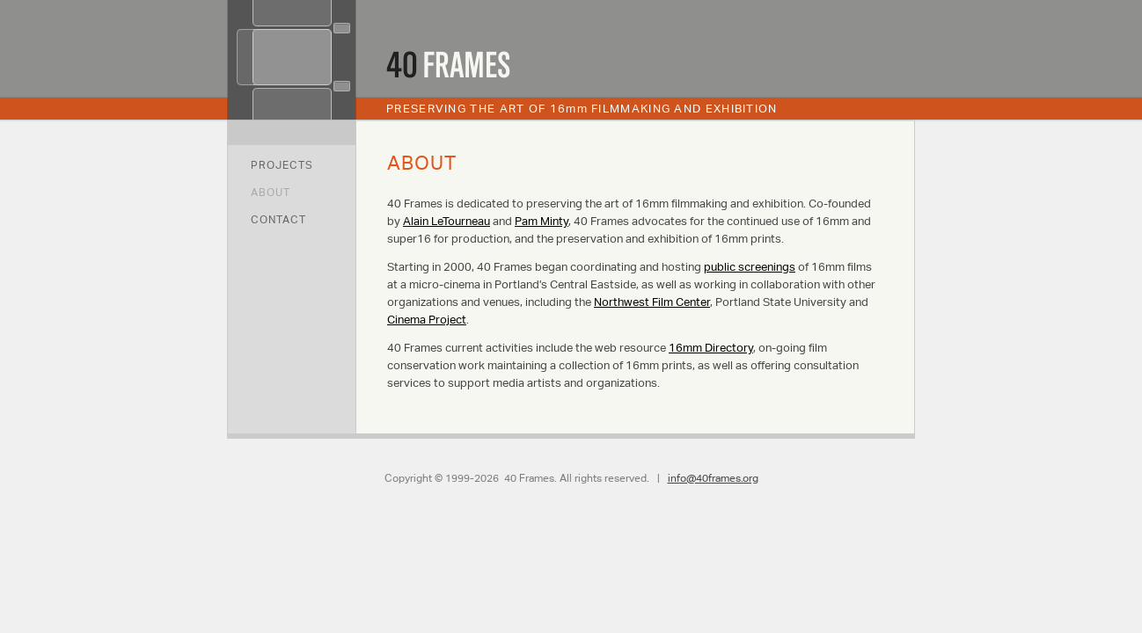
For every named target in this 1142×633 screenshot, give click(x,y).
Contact (278, 219)
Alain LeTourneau (446, 221)
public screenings (749, 266)
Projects (282, 164)
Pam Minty (541, 221)
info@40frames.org (713, 477)
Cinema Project (426, 319)
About (270, 192)
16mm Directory (711, 347)
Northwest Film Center (652, 302)
